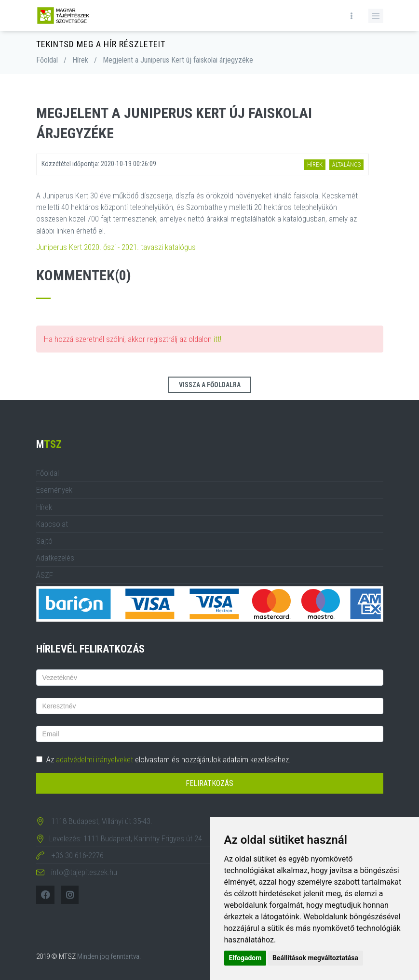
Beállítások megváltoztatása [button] (315, 958)
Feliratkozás (209, 783)
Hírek (80, 60)
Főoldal (47, 60)
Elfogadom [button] (245, 958)
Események (54, 490)
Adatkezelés (55, 557)
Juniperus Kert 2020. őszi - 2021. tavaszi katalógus (116, 247)
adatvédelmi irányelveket (94, 759)
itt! (217, 339)
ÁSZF (44, 575)
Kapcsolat (52, 524)
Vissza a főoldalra (210, 385)
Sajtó (44, 541)
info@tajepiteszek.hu (84, 872)
